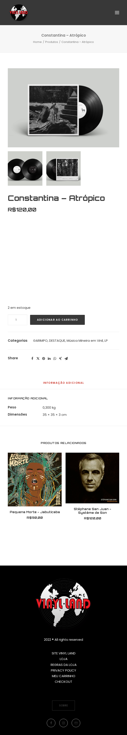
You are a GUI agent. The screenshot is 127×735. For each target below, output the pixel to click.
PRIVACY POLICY (63, 670)
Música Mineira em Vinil (85, 340)
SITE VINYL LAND (64, 653)
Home (37, 42)
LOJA (64, 659)
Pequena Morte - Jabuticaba (35, 512)
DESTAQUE (57, 340)
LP (106, 340)
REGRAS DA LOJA (64, 664)
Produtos (51, 42)
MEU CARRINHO (63, 676)
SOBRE (63, 705)
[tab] (63, 384)
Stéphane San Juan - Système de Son (92, 510)
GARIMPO (40, 340)
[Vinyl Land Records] (19, 12)
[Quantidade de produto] (17, 319)
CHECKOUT (63, 681)
